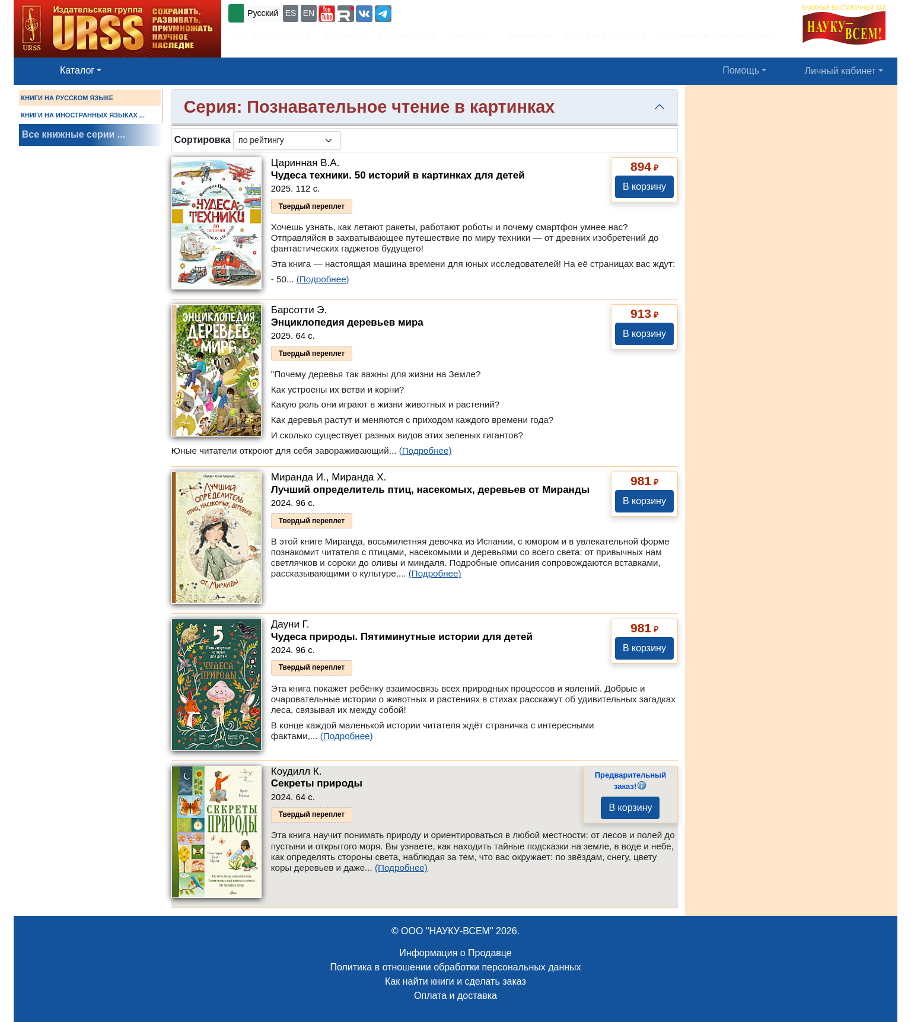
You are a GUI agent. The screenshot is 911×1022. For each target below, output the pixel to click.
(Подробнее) (323, 279)
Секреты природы (316, 783)
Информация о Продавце (455, 953)
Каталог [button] (77, 70)
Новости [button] (469, 35)
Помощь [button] (740, 70)
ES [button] (291, 13)
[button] (326, 13)
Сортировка (202, 140)
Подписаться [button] (408, 35)
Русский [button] (262, 13)
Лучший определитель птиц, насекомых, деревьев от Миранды (430, 489)
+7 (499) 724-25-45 (437, 12)
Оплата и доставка (455, 996)
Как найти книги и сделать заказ (455, 981)
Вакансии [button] (526, 35)
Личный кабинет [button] (840, 71)
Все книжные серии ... (73, 134)
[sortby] (287, 140)
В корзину (644, 187)
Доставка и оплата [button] (605, 35)
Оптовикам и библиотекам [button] (719, 35)
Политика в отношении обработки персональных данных (455, 967)
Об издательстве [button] (272, 35)
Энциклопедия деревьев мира (347, 322)
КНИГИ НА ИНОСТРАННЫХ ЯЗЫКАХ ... (83, 115)
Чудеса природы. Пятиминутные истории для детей (402, 636)
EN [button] (308, 13)
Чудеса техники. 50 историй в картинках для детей (398, 175)
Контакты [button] (344, 35)
